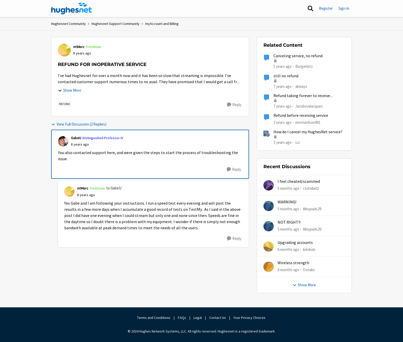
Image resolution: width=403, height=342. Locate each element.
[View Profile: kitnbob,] (268, 246)
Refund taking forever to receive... (302, 95)
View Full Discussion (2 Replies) (78, 124)
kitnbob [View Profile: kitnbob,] (309, 249)
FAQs (182, 317)
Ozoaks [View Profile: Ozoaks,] (309, 269)
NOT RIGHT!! (289, 222)
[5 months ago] (288, 189)
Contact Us (217, 317)
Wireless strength (293, 262)
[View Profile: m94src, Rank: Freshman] (64, 50)
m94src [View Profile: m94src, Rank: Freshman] (79, 46)
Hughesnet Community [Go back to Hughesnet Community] (68, 23)
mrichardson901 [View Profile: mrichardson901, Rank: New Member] (307, 122)
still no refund (285, 76)
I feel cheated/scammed (299, 181)
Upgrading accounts (295, 242)
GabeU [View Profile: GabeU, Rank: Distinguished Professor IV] (76, 138)
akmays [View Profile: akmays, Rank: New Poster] (301, 86)
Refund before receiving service (300, 115)
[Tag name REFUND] (64, 104)
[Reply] (234, 104)
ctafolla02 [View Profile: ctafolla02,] (311, 188)
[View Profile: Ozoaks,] (268, 267)
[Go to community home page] (72, 8)
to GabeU (113, 188)
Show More (69, 90)
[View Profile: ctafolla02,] (268, 185)
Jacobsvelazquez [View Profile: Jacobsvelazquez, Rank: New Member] (309, 106)
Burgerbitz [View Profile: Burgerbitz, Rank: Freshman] (304, 66)
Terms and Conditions (153, 317)
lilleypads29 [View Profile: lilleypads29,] (312, 208)
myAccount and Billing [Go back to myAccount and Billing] (162, 23)
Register (326, 8)
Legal (198, 317)
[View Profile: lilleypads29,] (268, 206)
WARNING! (287, 202)
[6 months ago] (288, 250)
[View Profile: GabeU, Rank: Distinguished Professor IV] (63, 141)
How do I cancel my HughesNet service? (307, 132)
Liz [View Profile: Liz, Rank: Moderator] (297, 142)
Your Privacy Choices (249, 317)
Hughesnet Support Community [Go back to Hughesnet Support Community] (115, 23)
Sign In (343, 8)
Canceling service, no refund (298, 56)
